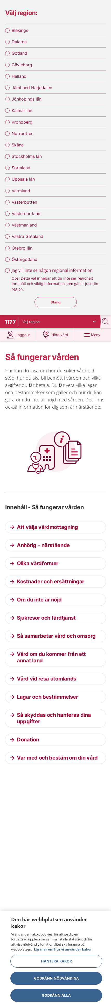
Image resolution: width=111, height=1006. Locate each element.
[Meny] (92, 334)
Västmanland (24, 225)
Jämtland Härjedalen (32, 87)
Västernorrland (26, 213)
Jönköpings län (26, 99)
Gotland (19, 53)
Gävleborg (22, 64)
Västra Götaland (27, 236)
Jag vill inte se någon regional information (52, 270)
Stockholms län (27, 156)
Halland (19, 76)
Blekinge (20, 30)
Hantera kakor (56, 962)
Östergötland (24, 259)
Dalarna (19, 41)
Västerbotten (24, 202)
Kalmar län (22, 110)
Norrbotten (22, 133)
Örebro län (22, 248)
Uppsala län (23, 179)
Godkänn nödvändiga (56, 979)
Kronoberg (22, 122)
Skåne (18, 144)
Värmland (21, 190)
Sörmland (21, 167)
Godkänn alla (56, 997)
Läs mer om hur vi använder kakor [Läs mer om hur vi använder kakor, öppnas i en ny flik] (63, 951)
